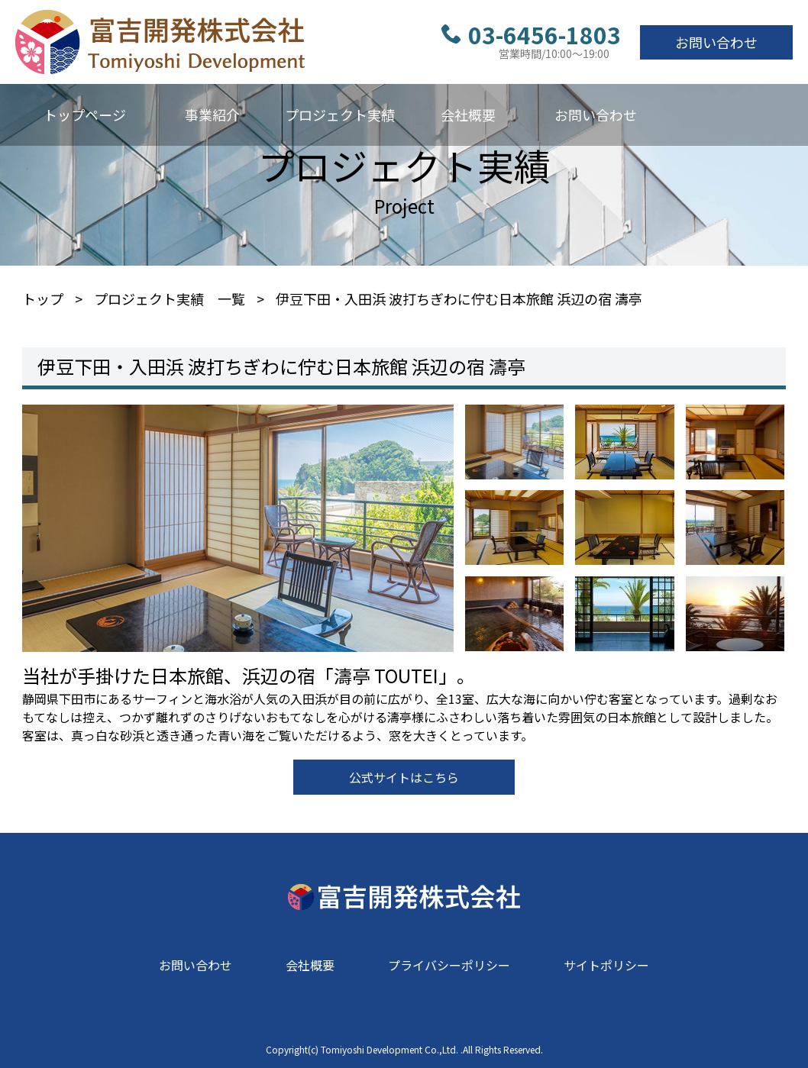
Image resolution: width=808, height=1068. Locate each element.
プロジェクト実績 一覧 (169, 298)
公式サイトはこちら (404, 777)
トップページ (85, 114)
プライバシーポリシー (449, 965)
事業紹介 (212, 114)
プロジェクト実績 (340, 114)
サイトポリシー (606, 965)
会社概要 (468, 114)
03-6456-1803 (531, 34)
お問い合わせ (716, 42)
